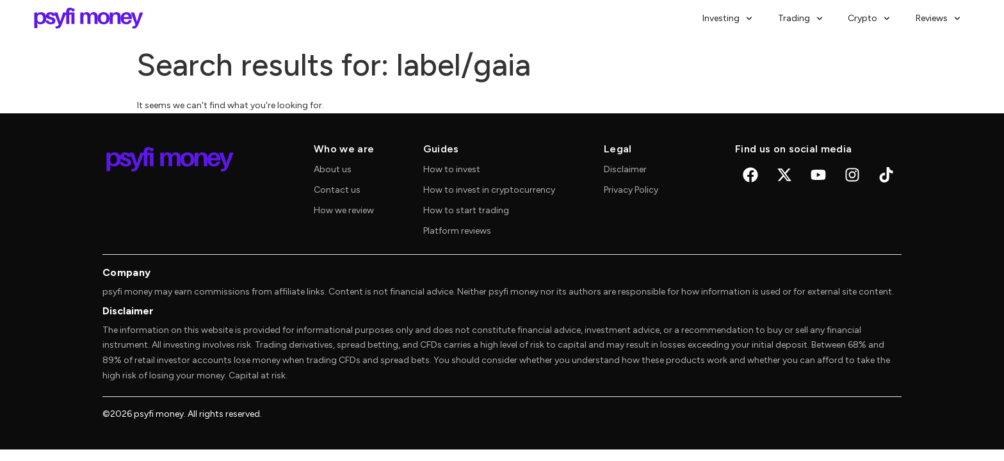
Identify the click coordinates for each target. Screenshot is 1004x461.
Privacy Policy (631, 189)
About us (333, 169)
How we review (344, 210)
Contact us (337, 189)
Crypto (869, 18)
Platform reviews (457, 230)
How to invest (451, 169)
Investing (727, 18)
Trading (800, 18)
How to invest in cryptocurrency (489, 189)
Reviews (938, 18)
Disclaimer (625, 169)
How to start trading (466, 210)
